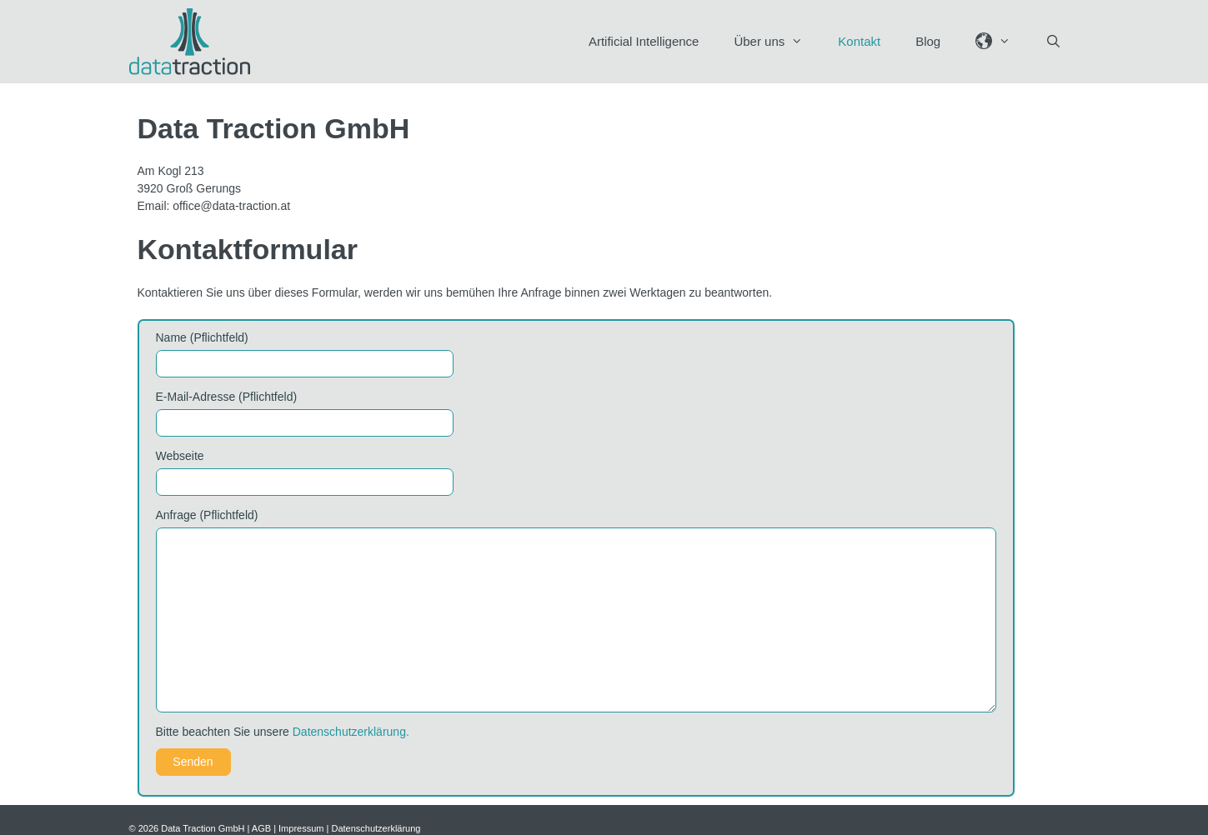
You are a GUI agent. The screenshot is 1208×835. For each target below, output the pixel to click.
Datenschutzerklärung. (351, 731)
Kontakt (859, 41)
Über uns (777, 41)
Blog (927, 41)
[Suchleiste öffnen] (1053, 41)
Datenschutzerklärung (375, 828)
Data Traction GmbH (202, 828)
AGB (261, 828)
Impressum (300, 828)
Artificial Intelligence (644, 41)
